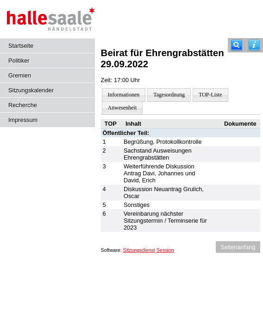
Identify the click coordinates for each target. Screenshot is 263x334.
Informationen (124, 94)
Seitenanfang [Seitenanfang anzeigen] (237, 247)
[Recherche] (236, 45)
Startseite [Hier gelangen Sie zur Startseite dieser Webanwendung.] (20, 45)
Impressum (23, 119)
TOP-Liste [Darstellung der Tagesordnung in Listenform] (210, 94)
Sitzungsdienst (139, 250)
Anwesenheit (122, 107)
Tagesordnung (169, 94)
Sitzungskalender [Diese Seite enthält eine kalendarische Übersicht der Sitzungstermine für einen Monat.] (31, 90)
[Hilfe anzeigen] (254, 45)
